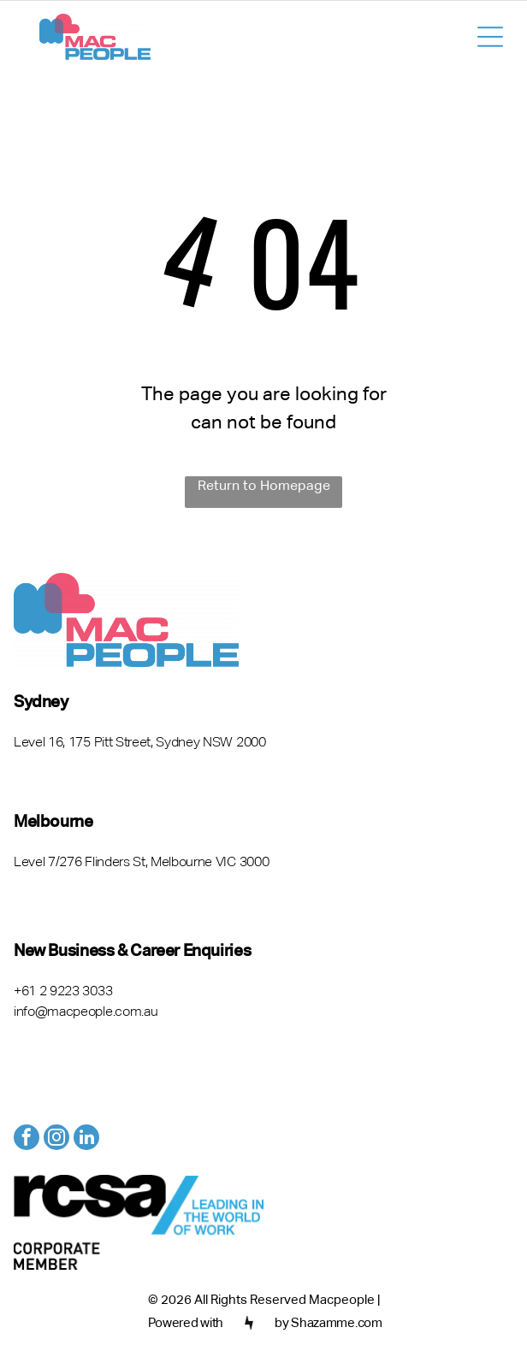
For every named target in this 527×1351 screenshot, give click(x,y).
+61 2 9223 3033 (63, 992)
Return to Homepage (264, 486)
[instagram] (56, 1139)
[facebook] (26, 1139)
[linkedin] (86, 1139)
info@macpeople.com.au (85, 1012)
